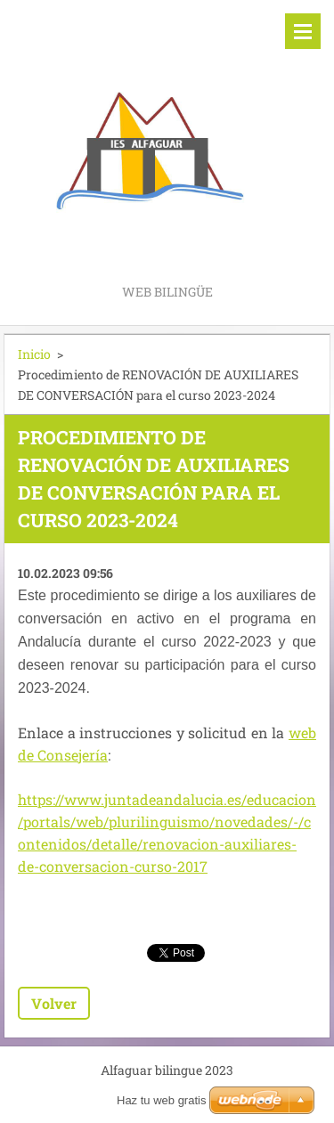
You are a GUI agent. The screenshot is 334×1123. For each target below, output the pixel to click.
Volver (54, 1003)
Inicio (34, 354)
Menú (303, 31)
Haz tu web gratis (161, 1100)
